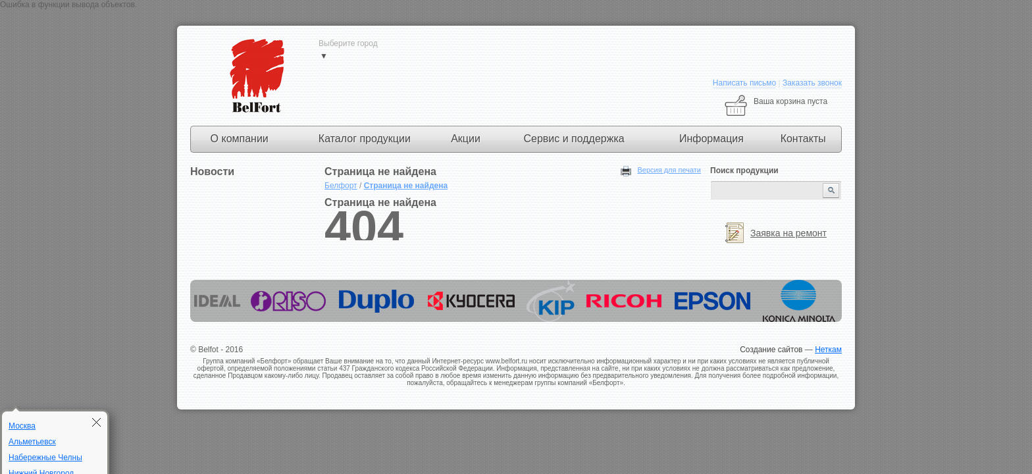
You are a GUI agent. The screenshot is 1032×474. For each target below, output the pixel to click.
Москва (22, 426)
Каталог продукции (365, 138)
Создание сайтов (771, 349)
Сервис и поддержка (573, 138)
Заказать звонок (812, 83)
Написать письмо (744, 83)
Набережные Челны (45, 457)
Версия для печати (669, 170)
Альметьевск (32, 441)
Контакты (803, 138)
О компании (240, 138)
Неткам (828, 349)
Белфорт (340, 185)
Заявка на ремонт (788, 233)
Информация (711, 138)
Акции (465, 138)
